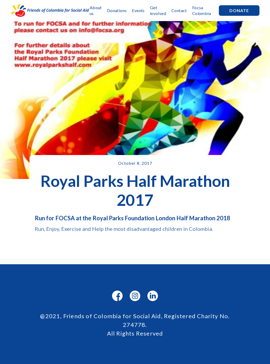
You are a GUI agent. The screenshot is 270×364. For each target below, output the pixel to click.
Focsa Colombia (201, 10)
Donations (117, 10)
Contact (179, 10)
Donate (239, 10)
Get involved (158, 10)
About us (96, 10)
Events (138, 10)
